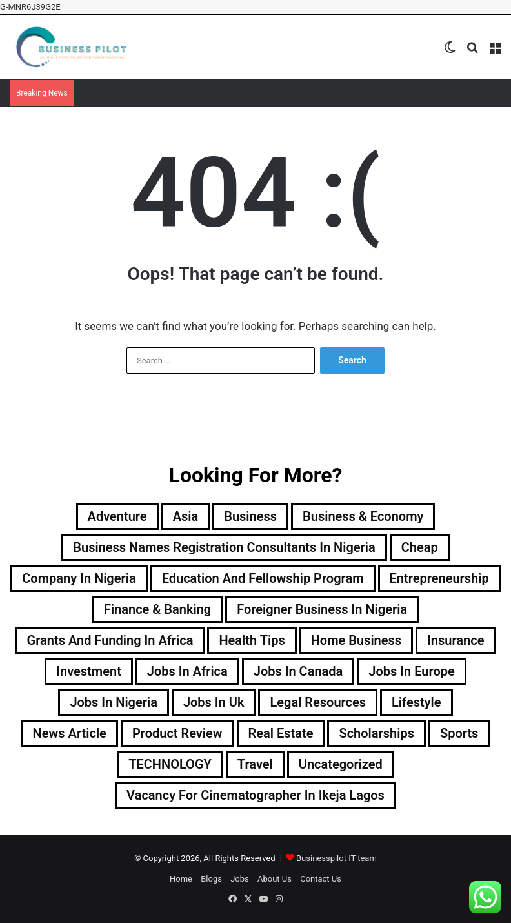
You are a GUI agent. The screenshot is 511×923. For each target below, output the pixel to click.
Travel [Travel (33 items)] (255, 764)
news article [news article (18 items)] (69, 733)
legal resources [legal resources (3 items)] (318, 702)
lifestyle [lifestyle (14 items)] (416, 702)
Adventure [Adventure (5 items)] (117, 516)
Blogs (211, 879)
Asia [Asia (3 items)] (186, 516)
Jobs (239, 879)
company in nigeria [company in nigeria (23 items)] (78, 578)
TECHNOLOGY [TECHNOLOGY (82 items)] (170, 764)
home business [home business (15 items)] (356, 640)
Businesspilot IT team (336, 858)
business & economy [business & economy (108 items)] (363, 516)
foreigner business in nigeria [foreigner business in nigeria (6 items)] (322, 609)
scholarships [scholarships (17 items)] (376, 733)
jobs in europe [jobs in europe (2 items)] (411, 671)
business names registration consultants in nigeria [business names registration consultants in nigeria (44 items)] (224, 547)
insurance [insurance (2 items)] (455, 640)
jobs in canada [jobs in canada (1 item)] (298, 671)
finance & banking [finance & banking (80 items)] (157, 609)
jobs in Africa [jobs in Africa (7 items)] (187, 671)
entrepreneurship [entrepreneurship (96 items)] (439, 578)
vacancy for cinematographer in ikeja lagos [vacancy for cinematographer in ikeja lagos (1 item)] (255, 795)
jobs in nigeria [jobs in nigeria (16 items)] (113, 702)
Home (181, 879)
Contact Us (320, 879)
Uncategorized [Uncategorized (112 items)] (341, 764)
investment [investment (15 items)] (88, 671)
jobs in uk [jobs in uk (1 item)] (214, 702)
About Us (274, 879)
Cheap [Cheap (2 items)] (419, 547)
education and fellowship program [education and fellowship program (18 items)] (263, 578)
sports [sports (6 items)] (459, 733)
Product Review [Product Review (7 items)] (177, 733)
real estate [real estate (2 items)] (281, 733)
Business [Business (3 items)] (250, 516)
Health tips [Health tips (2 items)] (252, 640)
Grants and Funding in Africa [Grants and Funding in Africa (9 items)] (110, 640)
